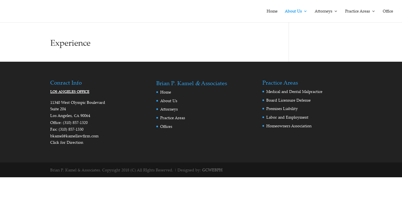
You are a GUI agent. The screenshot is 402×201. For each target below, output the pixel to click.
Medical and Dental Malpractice (294, 91)
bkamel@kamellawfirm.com (74, 135)
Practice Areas (357, 11)
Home (272, 11)
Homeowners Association (289, 125)
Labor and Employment (287, 117)
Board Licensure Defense (288, 100)
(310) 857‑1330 (71, 129)
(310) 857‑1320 (75, 122)
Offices (166, 126)
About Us (293, 11)
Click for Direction (66, 142)
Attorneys (323, 11)
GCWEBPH (212, 170)
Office (388, 11)
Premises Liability (282, 108)
